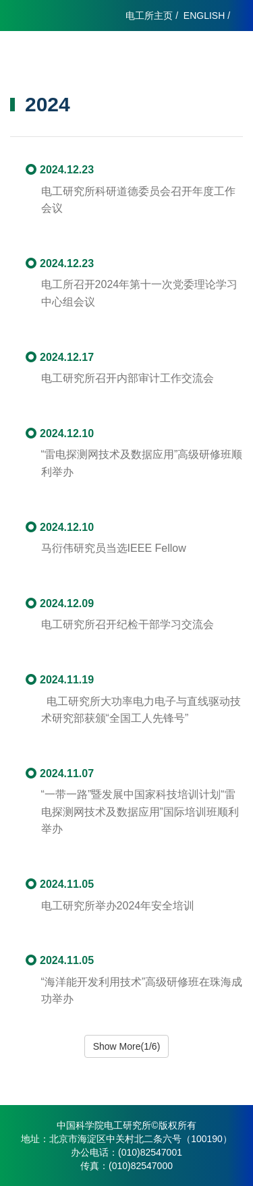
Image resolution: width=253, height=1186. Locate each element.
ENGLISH (204, 15)
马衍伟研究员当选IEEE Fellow (113, 548)
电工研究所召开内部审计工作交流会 (127, 378)
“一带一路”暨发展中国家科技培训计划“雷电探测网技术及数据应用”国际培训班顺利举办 (140, 812)
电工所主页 (149, 15)
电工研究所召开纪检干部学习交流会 (127, 624)
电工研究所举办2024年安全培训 (118, 905)
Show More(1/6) (127, 1046)
